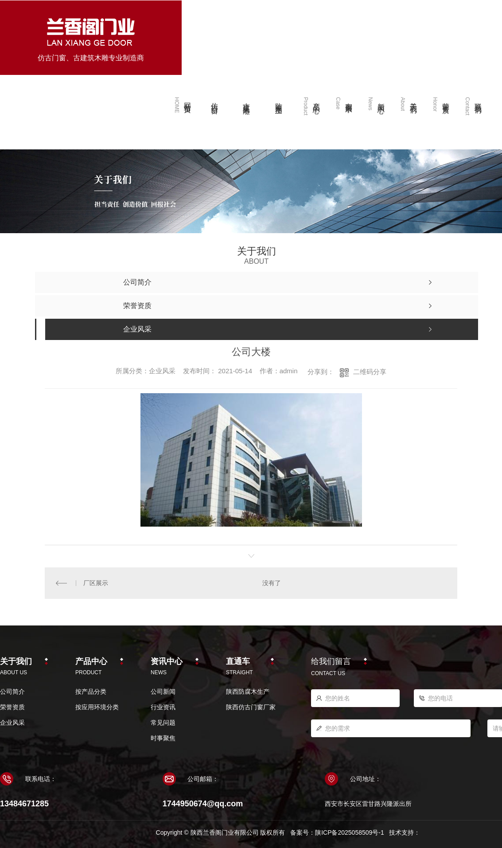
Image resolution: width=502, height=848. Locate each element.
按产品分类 (90, 691)
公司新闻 (163, 691)
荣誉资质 (12, 707)
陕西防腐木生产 (247, 691)
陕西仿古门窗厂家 (251, 707)
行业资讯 (163, 707)
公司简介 (12, 691)
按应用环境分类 (97, 707)
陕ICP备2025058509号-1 (349, 832)
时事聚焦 (163, 738)
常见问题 (163, 722)
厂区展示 (95, 582)
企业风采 (12, 722)
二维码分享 (369, 371)
